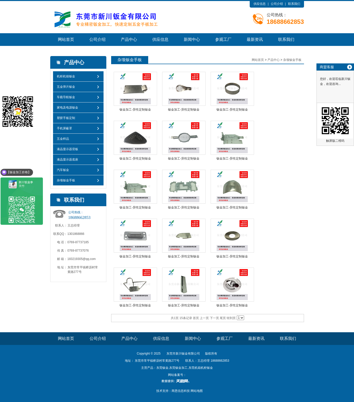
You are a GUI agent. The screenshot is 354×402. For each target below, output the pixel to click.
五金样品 (63, 139)
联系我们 (294, 4)
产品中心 (129, 39)
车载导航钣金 (66, 97)
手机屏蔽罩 (64, 128)
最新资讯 (255, 39)
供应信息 (260, 4)
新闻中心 (192, 39)
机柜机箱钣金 (66, 76)
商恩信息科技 (181, 391)
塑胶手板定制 (66, 118)
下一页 (214, 318)
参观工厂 (223, 39)
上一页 (204, 318)
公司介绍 (277, 4)
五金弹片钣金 (66, 87)
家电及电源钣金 (67, 107)
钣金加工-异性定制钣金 (135, 109)
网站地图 (197, 391)
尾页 (223, 318)
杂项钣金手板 (66, 180)
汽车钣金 (63, 170)
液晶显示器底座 (67, 159)
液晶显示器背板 (67, 149)
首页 (196, 318)
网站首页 (66, 39)
